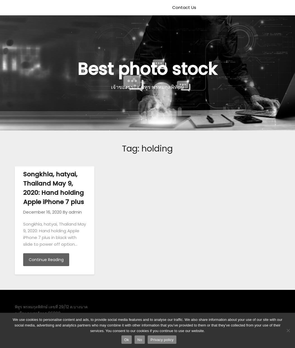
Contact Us (184, 7)
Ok (126, 340)
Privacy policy (162, 340)
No (139, 340)
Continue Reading (46, 259)
